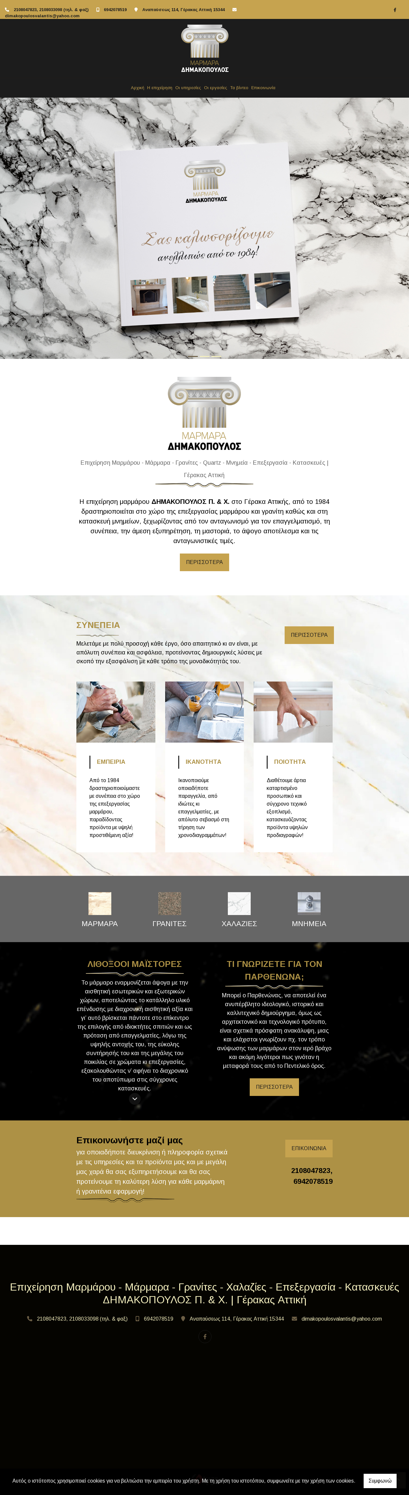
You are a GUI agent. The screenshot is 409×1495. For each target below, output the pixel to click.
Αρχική (137, 87)
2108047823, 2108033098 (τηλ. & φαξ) (51, 9)
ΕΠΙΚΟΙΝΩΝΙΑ (308, 1148)
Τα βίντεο (239, 87)
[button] (30, 228)
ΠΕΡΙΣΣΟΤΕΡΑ (204, 562)
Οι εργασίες (215, 87)
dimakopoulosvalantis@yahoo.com (42, 15)
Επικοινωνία (263, 87)
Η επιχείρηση (159, 87)
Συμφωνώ (380, 1481)
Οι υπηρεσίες (188, 87)
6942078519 (115, 9)
